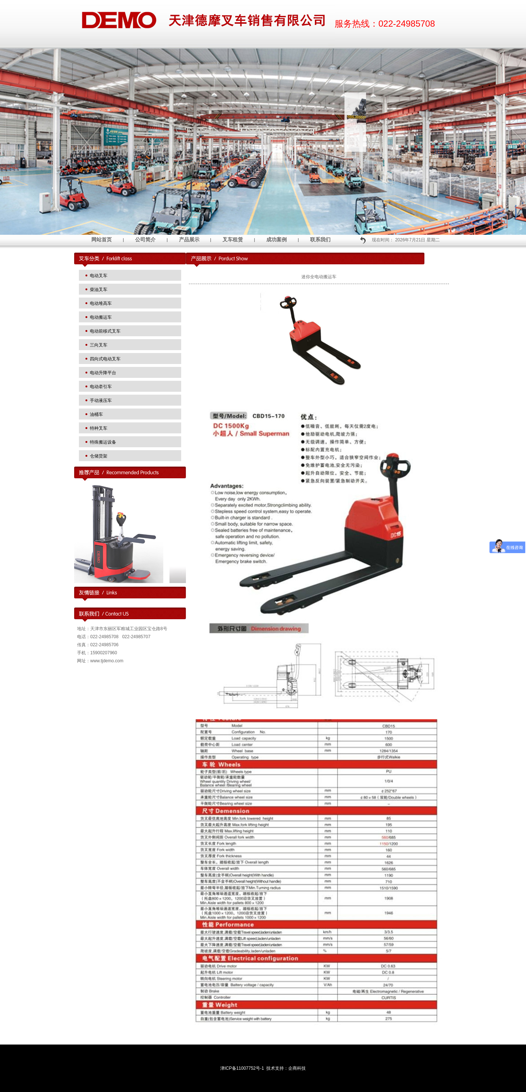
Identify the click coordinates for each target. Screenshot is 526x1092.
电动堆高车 (101, 303)
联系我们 (320, 239)
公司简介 (145, 239)
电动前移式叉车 (105, 331)
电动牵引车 (101, 386)
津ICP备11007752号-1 (242, 1068)
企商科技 (297, 1068)
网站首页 (101, 239)
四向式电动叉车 (105, 358)
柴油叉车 (98, 289)
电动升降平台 (103, 372)
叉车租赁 (232, 239)
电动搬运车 (101, 317)
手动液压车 (101, 400)
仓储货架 (98, 456)
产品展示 (189, 239)
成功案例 (276, 239)
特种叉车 (98, 428)
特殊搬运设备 (103, 442)
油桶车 (96, 414)
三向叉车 (98, 345)
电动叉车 (98, 275)
